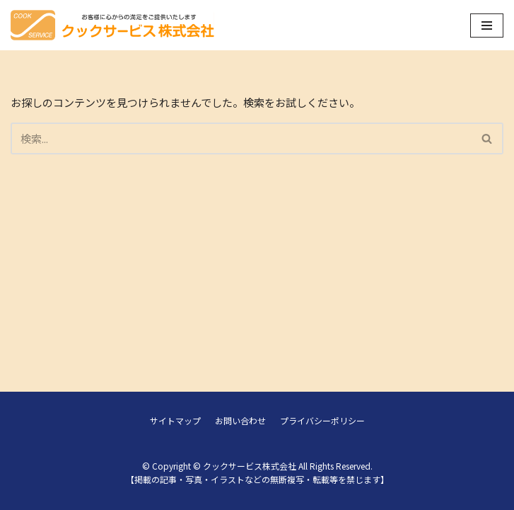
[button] (486, 138)
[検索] (241, 138)
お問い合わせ (240, 420)
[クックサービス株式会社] (112, 25)
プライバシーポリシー (322, 420)
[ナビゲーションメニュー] (486, 25)
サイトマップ (175, 420)
